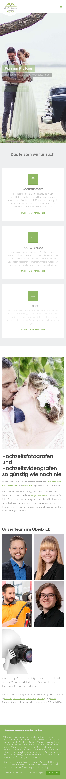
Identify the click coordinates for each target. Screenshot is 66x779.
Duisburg (41, 698)
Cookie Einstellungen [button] (34, 772)
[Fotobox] (33, 297)
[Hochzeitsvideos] (33, 238)
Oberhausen (19, 698)
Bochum (8, 698)
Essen (53, 698)
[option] (33, 403)
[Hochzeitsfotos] (33, 180)
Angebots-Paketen (39, 495)
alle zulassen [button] (53, 772)
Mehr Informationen (13, 772)
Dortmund (31, 698)
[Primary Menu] (61, 6)
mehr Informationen (33, 212)
